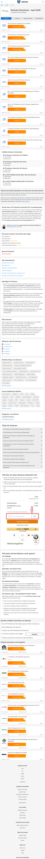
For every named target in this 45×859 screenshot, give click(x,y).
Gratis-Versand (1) (28, 18)
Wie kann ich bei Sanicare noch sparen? (12, 275)
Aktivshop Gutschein (7, 365)
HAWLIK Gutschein (7, 380)
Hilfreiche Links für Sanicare (9, 268)
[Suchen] (43, 1)
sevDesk (10, 405)
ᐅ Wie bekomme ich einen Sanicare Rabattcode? (16, 432)
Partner (22, 840)
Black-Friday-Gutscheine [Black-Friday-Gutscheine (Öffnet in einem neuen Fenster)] (22, 825)
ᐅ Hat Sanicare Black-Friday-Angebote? (14, 459)
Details (42, 30)
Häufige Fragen (22, 835)
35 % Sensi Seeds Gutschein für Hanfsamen (21, 645)
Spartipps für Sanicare (8, 263)
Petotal (37, 403)
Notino (22, 776)
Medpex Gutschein (7, 362)
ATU (27, 394)
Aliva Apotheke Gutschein (20, 368)
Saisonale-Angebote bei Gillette (17, 752)
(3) (17, 18)
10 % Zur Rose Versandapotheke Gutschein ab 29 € (23, 705)
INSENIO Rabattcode (19, 374)
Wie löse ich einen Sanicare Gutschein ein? (13, 273)
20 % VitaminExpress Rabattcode (18, 671)
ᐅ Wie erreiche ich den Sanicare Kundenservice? (16, 462)
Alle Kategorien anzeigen (7, 419)
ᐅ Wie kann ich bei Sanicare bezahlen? (13, 455)
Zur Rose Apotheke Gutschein (10, 371)
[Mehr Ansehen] (42, 414)
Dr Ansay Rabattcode (31, 380)
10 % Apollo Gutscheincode (16, 682)
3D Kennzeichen (6, 394)
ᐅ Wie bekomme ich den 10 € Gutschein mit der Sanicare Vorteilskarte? (18, 445)
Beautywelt (5, 397)
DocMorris (36, 397)
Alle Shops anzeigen (6, 385)
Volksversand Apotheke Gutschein (23, 365)
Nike (23, 768)
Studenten (22, 812)
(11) (6, 18)
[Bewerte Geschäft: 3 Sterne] (6, 254)
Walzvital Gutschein (7, 374)
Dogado (4, 400)
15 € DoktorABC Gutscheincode (17, 717)
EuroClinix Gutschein (35, 371)
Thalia (37, 405)
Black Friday (22, 815)
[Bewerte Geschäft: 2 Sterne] (4, 254)
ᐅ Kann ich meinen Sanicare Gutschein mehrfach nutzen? (18, 441)
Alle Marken (22, 782)
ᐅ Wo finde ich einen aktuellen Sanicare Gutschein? (17, 429)
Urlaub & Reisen (22, 792)
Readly (4, 405)
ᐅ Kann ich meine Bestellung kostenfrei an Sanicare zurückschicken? (21, 452)
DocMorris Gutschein (19, 362)
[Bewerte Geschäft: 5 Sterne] (10, 254)
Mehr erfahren (26, 201)
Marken (6, 5)
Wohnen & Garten (22, 797)
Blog (22, 853)
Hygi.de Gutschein (23, 371)
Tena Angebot (6, 383)
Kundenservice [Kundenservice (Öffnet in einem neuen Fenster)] (7, 346)
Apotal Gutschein (30, 362)
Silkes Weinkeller (25, 405)
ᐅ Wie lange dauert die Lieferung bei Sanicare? (16, 449)
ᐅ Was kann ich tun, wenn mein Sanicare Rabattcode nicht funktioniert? (19, 466)
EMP (16, 400)
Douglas (11, 400)
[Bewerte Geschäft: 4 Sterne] (8, 254)
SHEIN (16, 405)
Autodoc (32, 394)
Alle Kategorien (22, 802)
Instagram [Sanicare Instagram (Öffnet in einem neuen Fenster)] (6, 351)
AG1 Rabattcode (33, 377)
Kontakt (22, 850)
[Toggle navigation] (2, 2)
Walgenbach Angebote (8, 377)
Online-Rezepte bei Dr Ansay (16, 728)
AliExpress (15, 394)
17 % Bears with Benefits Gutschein (19, 657)
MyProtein (30, 403)
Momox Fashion (12, 403)
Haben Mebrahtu (14, 225)
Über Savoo (22, 848)
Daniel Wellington (27, 397)
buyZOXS (18, 397)
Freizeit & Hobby (22, 799)
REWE (22, 778)
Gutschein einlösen (22, 838)
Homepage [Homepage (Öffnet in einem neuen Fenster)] (6, 344)
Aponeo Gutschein (7, 368)
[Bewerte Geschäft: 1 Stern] (3, 254)
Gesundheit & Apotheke (8, 416)
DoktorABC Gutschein (21, 377)
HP (22, 771)
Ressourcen (22, 827)
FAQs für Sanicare (7, 270)
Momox (4, 403)
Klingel (22, 773)
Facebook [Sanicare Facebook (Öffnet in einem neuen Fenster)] (6, 349)
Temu (32, 405)
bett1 (12, 397)
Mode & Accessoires (22, 789)
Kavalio (28, 400)
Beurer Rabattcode (18, 380)
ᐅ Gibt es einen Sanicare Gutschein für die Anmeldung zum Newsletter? (19, 436)
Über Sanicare (6, 265)
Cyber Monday (22, 817)
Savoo (2, 5)
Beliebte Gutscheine (22, 810)
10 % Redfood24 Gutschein (16, 694)
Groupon (22, 400)
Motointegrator (22, 403)
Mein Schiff (35, 400)
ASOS (21, 394)
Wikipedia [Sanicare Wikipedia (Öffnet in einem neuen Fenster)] (6, 353)
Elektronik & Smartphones (22, 794)
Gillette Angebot (31, 374)
